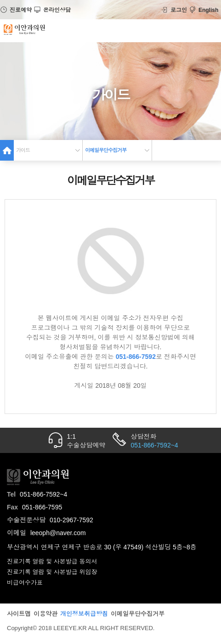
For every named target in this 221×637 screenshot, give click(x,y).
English (203, 10)
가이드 (23, 150)
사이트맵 (19, 613)
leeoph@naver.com (58, 532)
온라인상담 (52, 10)
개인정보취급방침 (84, 613)
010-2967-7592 (71, 520)
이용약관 (45, 613)
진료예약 (16, 10)
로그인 (174, 10)
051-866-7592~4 (43, 494)
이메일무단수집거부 (105, 150)
